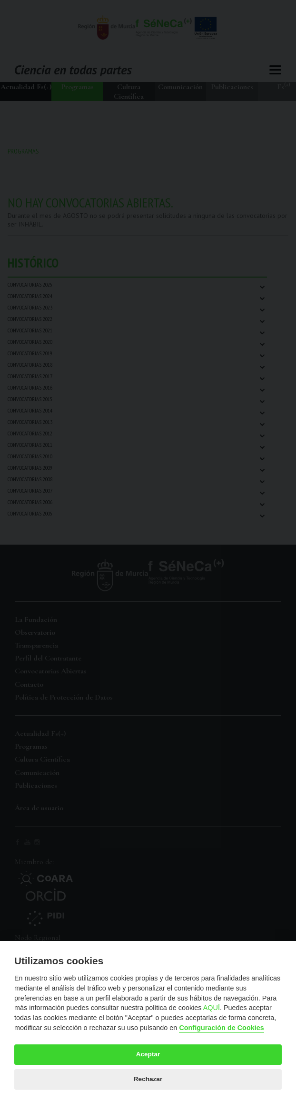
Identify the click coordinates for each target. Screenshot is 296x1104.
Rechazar (148, 1079)
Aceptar (148, 1054)
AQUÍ (211, 1007)
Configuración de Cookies (221, 1028)
